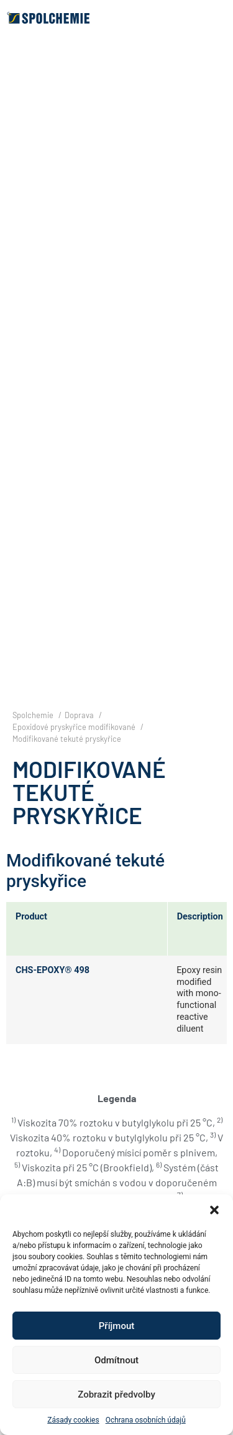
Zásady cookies (73, 1420)
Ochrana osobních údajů (146, 1420)
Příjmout (116, 1326)
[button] (214, 1210)
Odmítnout (116, 1360)
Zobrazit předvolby (116, 1394)
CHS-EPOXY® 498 (52, 970)
